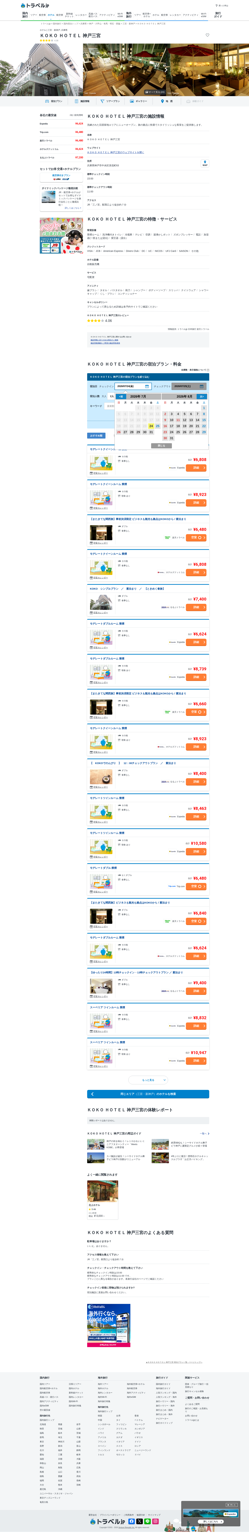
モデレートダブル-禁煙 (103, 867)
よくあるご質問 (192, 1404)
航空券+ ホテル (147, 15)
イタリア (120, 1441)
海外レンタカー (105, 1393)
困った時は (221, 5)
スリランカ (121, 1428)
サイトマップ (154, 1515)
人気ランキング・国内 (166, 1393)
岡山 (42, 1467)
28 (131, 432)
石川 (42, 1450)
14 (197, 420)
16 (165, 426)
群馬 (42, 1437)
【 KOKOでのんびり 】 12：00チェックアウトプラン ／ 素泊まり (133, 763)
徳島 (42, 1476)
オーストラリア (123, 1450)
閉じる (233, 1505)
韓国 (100, 1416)
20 (191, 426)
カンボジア (140, 1428)
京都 (60, 1459)
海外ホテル (103, 1388)
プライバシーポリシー (110, 1515)
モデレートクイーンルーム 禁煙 (108, 449)
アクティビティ (107, 15)
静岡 (78, 1450)
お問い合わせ (191, 1416)
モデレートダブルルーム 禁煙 (107, 623)
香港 (137, 1416)
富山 (78, 1446)
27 (125, 432)
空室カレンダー (100, 473)
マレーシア (140, 1424)
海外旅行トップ (105, 1411)
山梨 (78, 1441)
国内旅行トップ (47, 1420)
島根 (42, 1472)
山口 (60, 1472)
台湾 (118, 1416)
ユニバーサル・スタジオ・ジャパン (56, 1493)
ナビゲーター (162, 1418)
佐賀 (60, 1480)
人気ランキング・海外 (166, 1397)
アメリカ (102, 1437)
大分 (42, 1485)
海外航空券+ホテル (136, 1384)
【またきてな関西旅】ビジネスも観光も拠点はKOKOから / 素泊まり (130, 902)
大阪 (78, 1459)
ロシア (138, 1446)
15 (204, 420)
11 (178, 420)
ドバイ (138, 1454)
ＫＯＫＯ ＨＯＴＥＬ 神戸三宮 (70, 35)
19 (184, 426)
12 (184, 420)
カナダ (119, 1437)
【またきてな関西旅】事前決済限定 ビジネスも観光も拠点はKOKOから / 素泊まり (138, 519)
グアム (119, 1433)
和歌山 (43, 1463)
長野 (42, 1446)
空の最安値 (45, 1410)
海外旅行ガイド (163, 1388)
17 (171, 426)
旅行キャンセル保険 (194, 1391)
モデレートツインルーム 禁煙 (107, 798)
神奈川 (61, 1441)
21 (197, 426)
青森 (60, 1424)
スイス (119, 1446)
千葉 (78, 1437)
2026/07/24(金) (125, 386)
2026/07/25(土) (182, 386)
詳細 (196, 467)
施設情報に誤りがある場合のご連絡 (104, 340)
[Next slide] (166, 70)
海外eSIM (131, 1397)
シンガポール (104, 1424)
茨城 (78, 1433)
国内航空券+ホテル (49, 1388)
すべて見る (155, 92)
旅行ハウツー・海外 (165, 1405)
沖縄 (60, 1489)
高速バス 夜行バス (93, 15)
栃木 (60, 1433)
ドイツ (138, 1441)
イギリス (139, 1437)
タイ (118, 1420)
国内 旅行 (25, 15)
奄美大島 (44, 1502)
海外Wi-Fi (102, 1397)
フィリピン (121, 1424)
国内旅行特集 (75, 1405)
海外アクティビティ (136, 1393)
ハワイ (101, 1433)
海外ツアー (103, 1384)
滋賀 (42, 1459)
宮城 (60, 1428)
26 (119, 432)
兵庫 (78, 1463)
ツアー (33, 15)
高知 (78, 1476)
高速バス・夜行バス (49, 1397)
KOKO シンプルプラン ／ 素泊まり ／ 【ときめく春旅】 (127, 588)
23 (165, 432)
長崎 (78, 1480)
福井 (60, 1450)
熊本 (60, 1485)
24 (151, 426)
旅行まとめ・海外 (164, 1414)
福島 (42, 1433)
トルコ (101, 1454)
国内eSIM (44, 1405)
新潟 (60, 1446)
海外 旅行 (129, 15)
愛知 (42, 1454)
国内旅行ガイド (163, 1384)
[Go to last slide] (83, 70)
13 (191, 420)
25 (157, 426)
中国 (100, 1420)
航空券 (42, 15)
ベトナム (139, 1420)
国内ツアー (45, 1384)
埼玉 (60, 1437)
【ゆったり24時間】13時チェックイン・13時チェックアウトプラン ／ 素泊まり (136, 972)
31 (151, 432)
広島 (78, 1467)
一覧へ (204, 1133)
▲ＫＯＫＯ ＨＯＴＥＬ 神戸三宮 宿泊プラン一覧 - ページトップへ (174, 1362)
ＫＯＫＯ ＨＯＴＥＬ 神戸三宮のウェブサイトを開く (115, 152)
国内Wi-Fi (73, 1401)
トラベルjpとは (192, 1420)
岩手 (78, 1424)
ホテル (51, 15)
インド (101, 1428)
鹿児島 (43, 1489)
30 (144, 432)
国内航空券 (45, 1393)
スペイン (102, 1446)
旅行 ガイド (218, 15)
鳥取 (60, 1467)
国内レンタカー (76, 1397)
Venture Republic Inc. (126, 1527)
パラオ (138, 1433)
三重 (60, 1454)
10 (171, 420)
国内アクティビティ (49, 1401)
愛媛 (60, 1476)
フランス (102, 1441)
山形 (78, 1428)
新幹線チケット (76, 1393)
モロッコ (120, 1454)
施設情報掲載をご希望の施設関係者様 (105, 343)
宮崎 (78, 1485)
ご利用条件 (128, 1515)
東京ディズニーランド (50, 1498)
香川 (78, 1472)
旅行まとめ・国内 (164, 1410)
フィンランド (104, 1450)
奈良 (60, 1463)
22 (204, 426)
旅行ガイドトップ (164, 1423)
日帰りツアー (75, 1384)
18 (178, 426)
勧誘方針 (141, 1515)
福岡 (42, 1480)
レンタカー (81, 15)
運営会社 (93, 1515)
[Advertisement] (165, 1325)
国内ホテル (74, 1388)
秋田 (42, 1428)
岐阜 (78, 1454)
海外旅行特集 (104, 1401)
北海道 (43, 1424)
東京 (42, 1441)
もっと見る (154, 1080)
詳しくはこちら (211, 1521)
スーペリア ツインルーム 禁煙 (107, 1007)
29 (138, 432)
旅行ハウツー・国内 (165, 1401)
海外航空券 (132, 1388)
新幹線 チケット (69, 15)
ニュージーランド (143, 1450)
